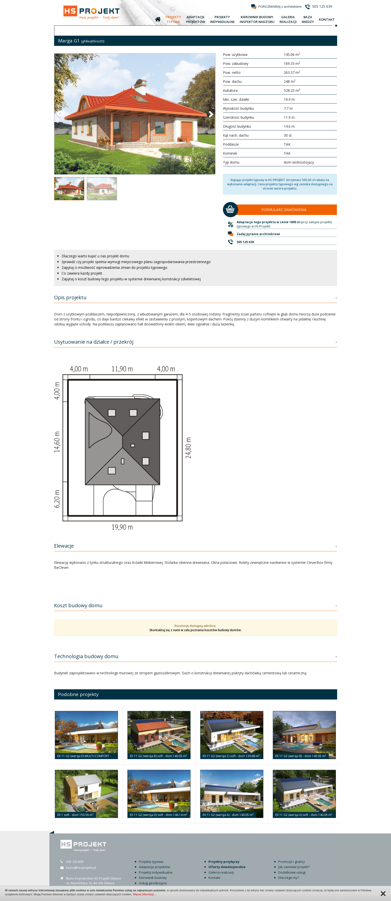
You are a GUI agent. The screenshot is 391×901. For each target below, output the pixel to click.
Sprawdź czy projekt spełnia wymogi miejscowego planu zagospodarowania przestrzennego (136, 261)
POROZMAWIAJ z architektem (280, 6)
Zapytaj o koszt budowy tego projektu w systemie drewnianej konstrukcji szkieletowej (131, 279)
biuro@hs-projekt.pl (81, 867)
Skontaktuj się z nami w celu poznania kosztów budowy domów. (195, 630)
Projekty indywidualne (156, 872)
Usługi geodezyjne (153, 883)
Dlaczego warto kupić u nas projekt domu (95, 256)
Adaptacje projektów (154, 867)
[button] (59, 114)
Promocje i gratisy (291, 861)
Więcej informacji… (144, 894)
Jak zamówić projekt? (294, 867)
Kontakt (214, 877)
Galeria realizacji (221, 872)
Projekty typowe (151, 861)
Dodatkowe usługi (291, 872)
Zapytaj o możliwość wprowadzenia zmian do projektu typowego (114, 267)
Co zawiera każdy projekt (82, 273)
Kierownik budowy (153, 877)
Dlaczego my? (288, 877)
